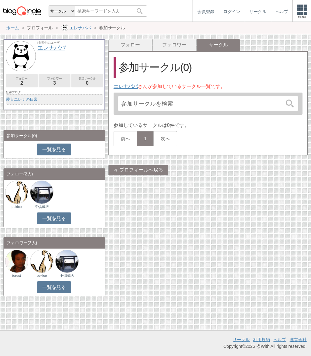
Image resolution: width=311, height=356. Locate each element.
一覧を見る (54, 149)
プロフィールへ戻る (141, 169)
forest (16, 275)
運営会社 (298, 339)
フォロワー (174, 44)
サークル (241, 339)
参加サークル (87, 81)
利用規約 (261, 339)
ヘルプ (279, 339)
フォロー (130, 44)
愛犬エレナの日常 (22, 99)
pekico (17, 207)
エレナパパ (126, 86)
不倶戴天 (42, 207)
